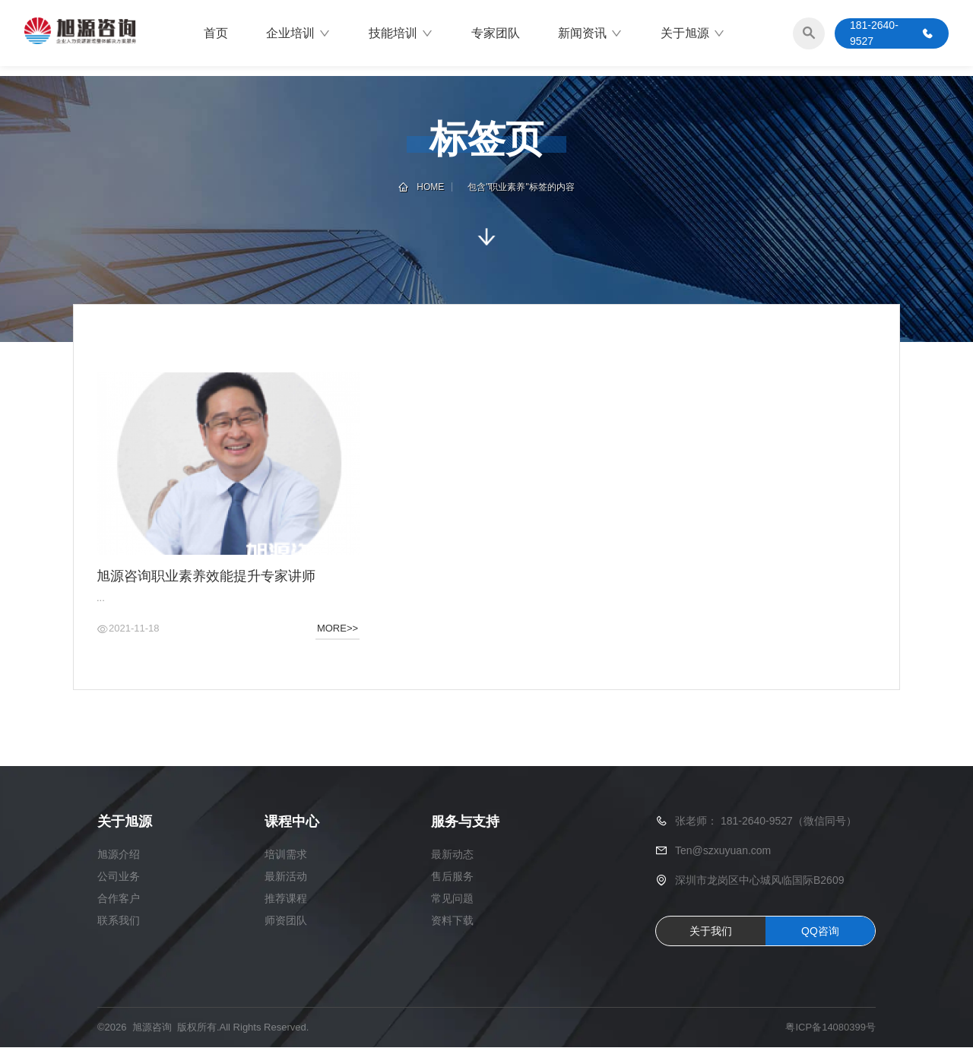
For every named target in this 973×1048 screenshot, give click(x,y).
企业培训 (298, 34)
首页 (216, 33)
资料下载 (452, 921)
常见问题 (452, 899)
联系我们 (118, 921)
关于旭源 (693, 34)
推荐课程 (286, 899)
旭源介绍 (118, 855)
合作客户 (118, 899)
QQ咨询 (820, 932)
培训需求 (286, 855)
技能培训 (401, 34)
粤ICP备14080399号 (830, 1028)
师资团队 (286, 921)
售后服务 (452, 877)
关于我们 (710, 932)
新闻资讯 (590, 34)
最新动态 (452, 855)
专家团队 (495, 33)
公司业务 (118, 877)
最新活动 (286, 877)
